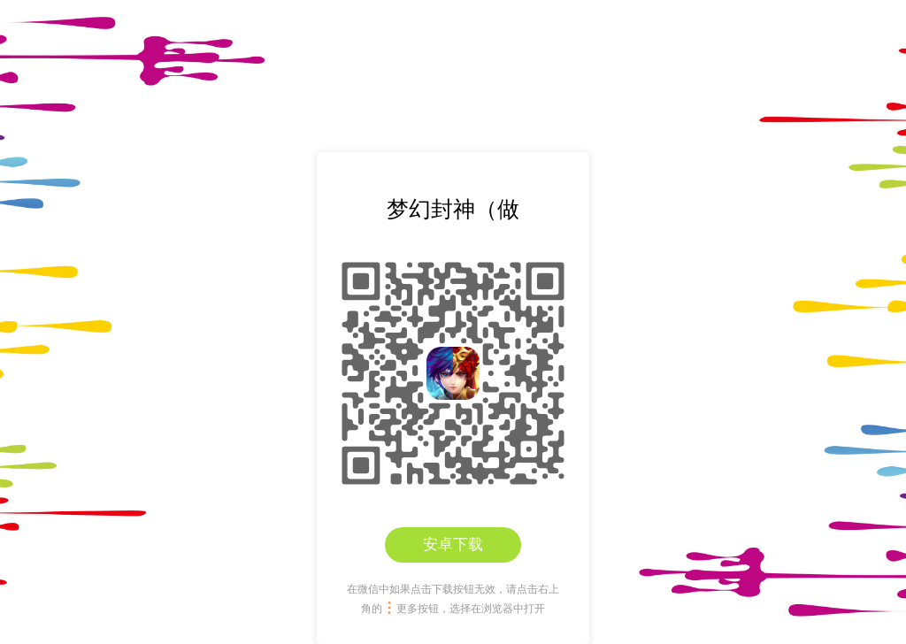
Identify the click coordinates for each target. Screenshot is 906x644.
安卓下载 (453, 544)
